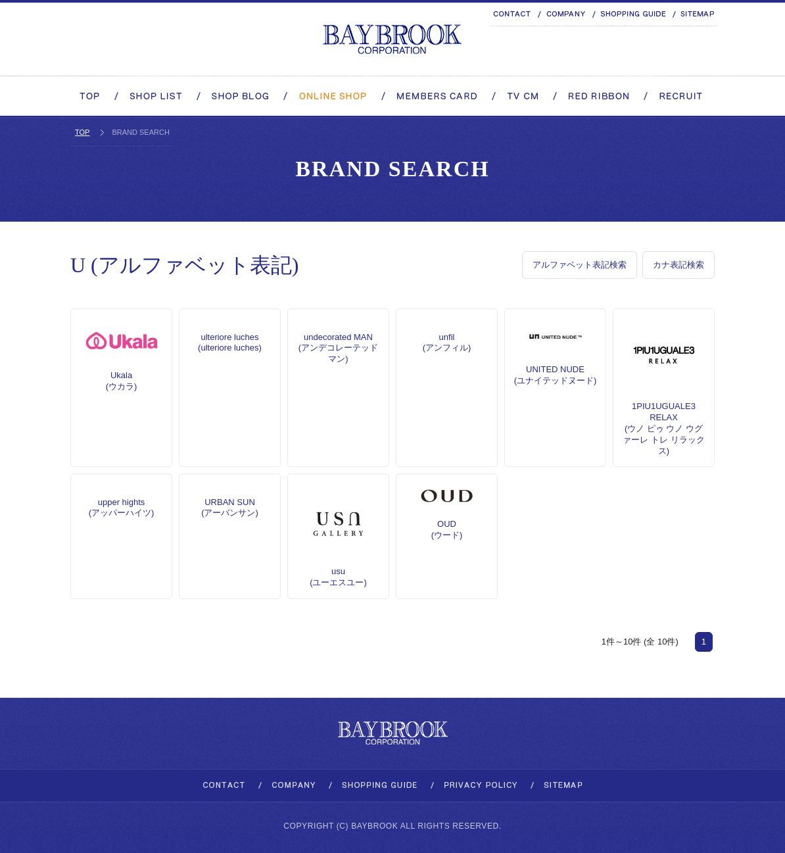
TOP (82, 132)
